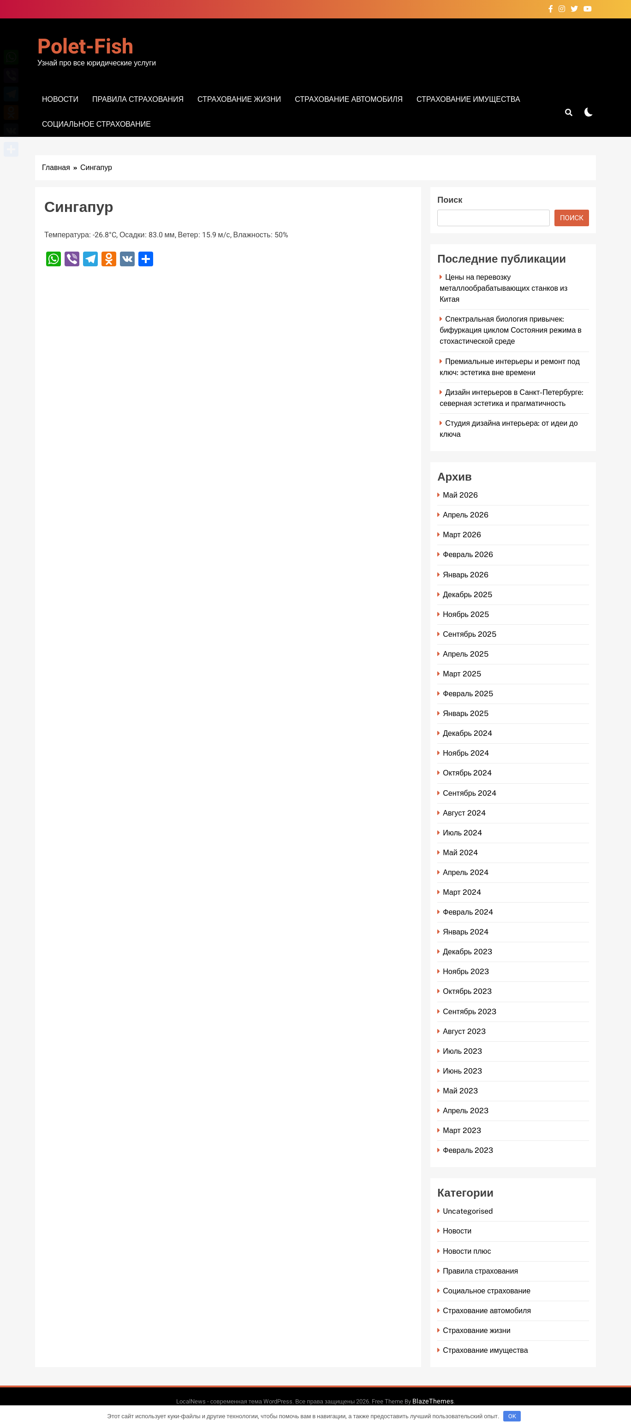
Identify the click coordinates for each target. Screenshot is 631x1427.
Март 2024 (462, 892)
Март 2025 (462, 673)
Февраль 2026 (468, 554)
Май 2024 (460, 852)
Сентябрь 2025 (469, 634)
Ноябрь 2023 (466, 971)
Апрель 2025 (465, 654)
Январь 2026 (465, 574)
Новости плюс (467, 1251)
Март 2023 (462, 1130)
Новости (60, 99)
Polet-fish (85, 47)
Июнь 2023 (462, 1071)
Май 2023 (460, 1090)
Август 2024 (464, 813)
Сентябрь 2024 (469, 793)
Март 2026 (462, 534)
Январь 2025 (465, 713)
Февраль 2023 (468, 1150)
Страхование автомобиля (349, 99)
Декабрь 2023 (467, 951)
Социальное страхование (96, 124)
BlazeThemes (432, 1401)
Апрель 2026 (465, 515)
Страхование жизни (239, 99)
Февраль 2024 (468, 912)
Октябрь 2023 (467, 991)
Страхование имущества (468, 99)
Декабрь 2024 (467, 733)
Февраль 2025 (468, 693)
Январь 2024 (465, 932)
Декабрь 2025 (467, 594)
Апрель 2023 (465, 1110)
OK (512, 1416)
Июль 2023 (462, 1051)
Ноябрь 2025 (466, 614)
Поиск (449, 200)
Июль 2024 (462, 832)
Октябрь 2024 (467, 773)
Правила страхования (138, 99)
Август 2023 (464, 1031)
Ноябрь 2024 (466, 753)
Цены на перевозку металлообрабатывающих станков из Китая (503, 288)
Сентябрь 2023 (469, 1011)
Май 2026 (460, 495)
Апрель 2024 (465, 872)
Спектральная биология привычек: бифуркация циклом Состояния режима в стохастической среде (511, 330)
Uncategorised (468, 1211)
